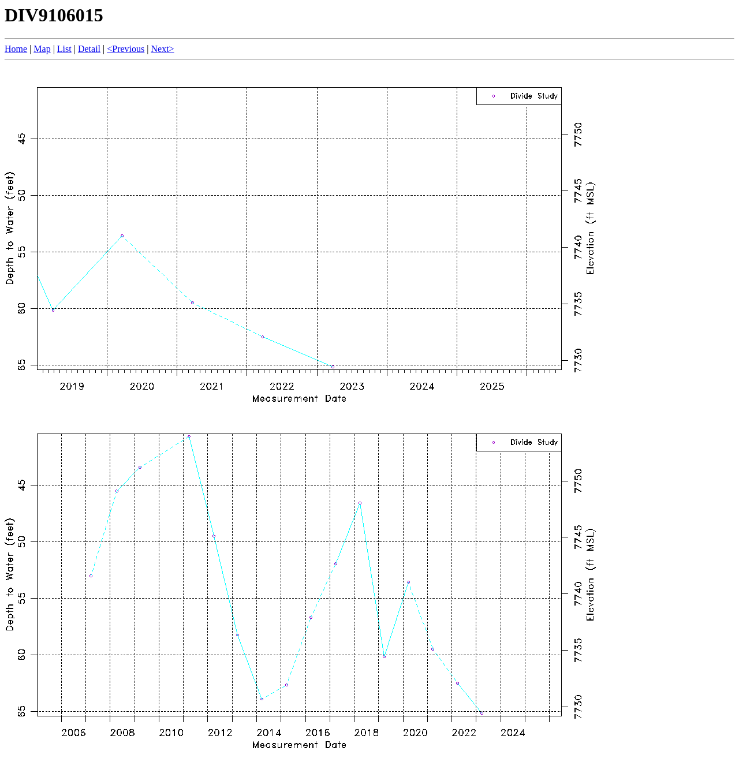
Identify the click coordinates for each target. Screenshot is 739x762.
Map (41, 49)
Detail (89, 49)
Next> (162, 49)
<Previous (125, 49)
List (64, 49)
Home (16, 49)
